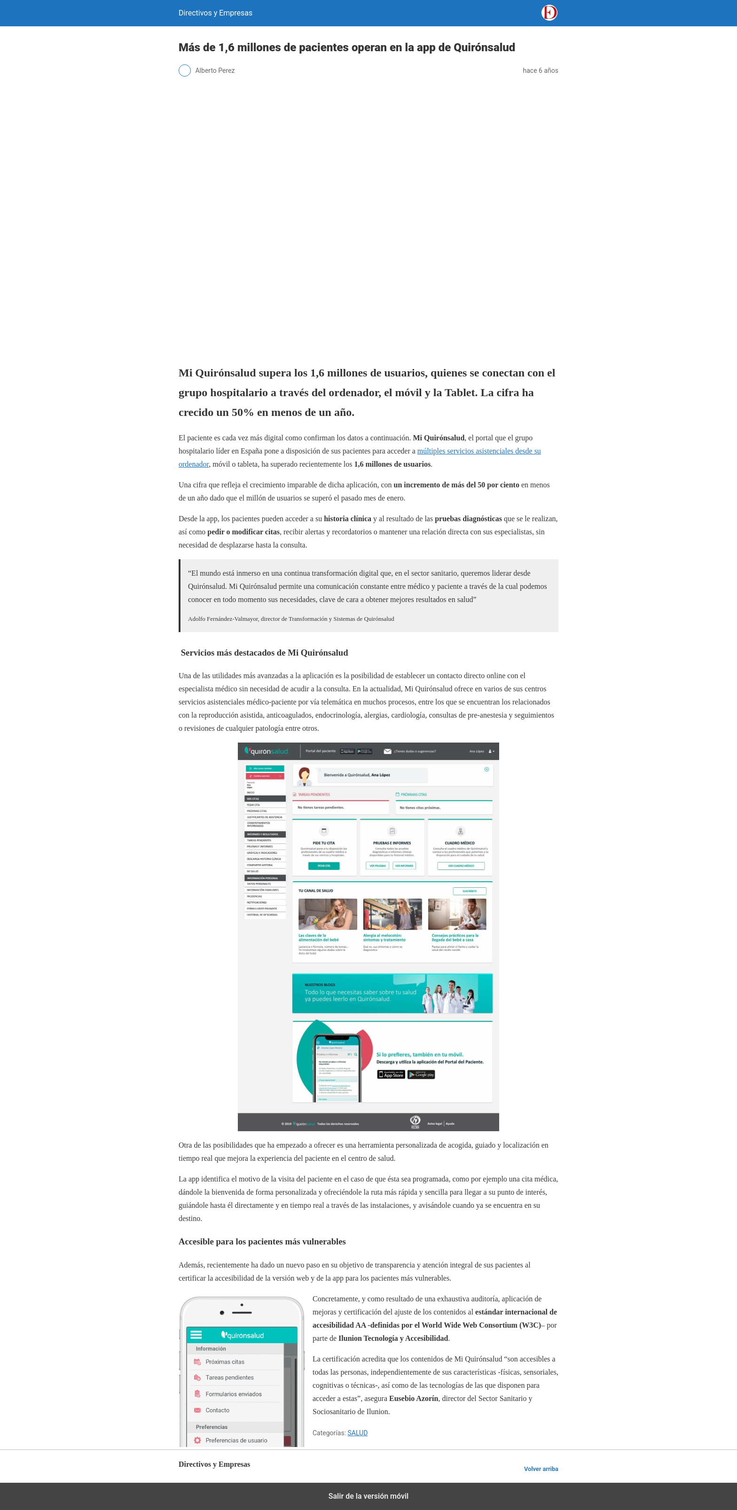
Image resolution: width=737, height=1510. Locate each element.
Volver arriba (541, 1468)
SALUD (358, 1433)
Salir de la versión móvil (369, 1496)
